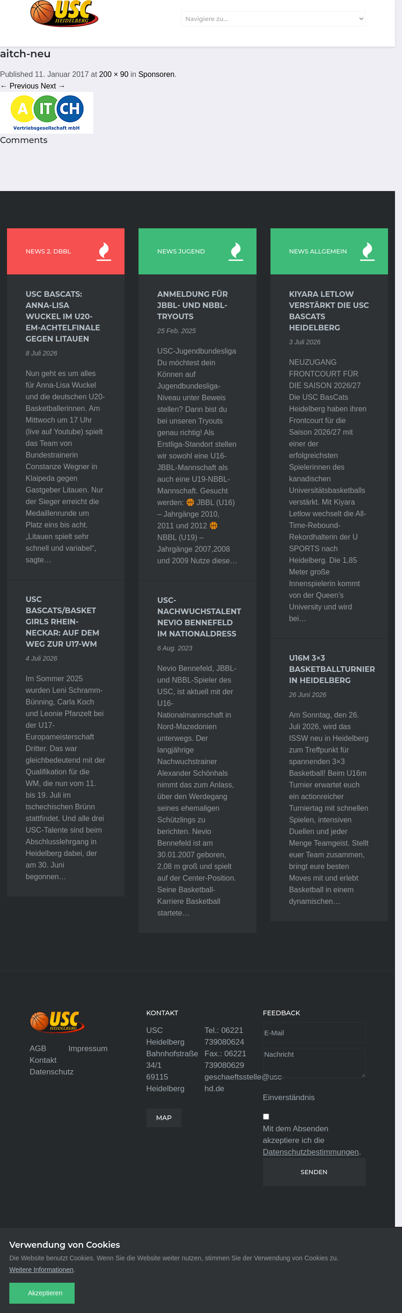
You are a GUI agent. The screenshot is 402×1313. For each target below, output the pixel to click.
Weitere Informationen (41, 1269)
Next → (53, 86)
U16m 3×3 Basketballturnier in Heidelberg (329, 669)
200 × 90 (114, 74)
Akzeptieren (45, 1293)
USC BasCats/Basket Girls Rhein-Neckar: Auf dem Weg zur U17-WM (62, 622)
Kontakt (43, 1060)
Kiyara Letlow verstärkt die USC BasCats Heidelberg (329, 311)
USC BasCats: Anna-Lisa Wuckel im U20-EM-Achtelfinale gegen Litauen (63, 316)
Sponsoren (156, 74)
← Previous (19, 86)
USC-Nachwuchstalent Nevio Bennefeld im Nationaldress (197, 617)
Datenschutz (52, 1071)
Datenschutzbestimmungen (311, 1152)
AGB (38, 1048)
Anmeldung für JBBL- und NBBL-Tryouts (192, 305)
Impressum (88, 1048)
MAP (164, 1118)
